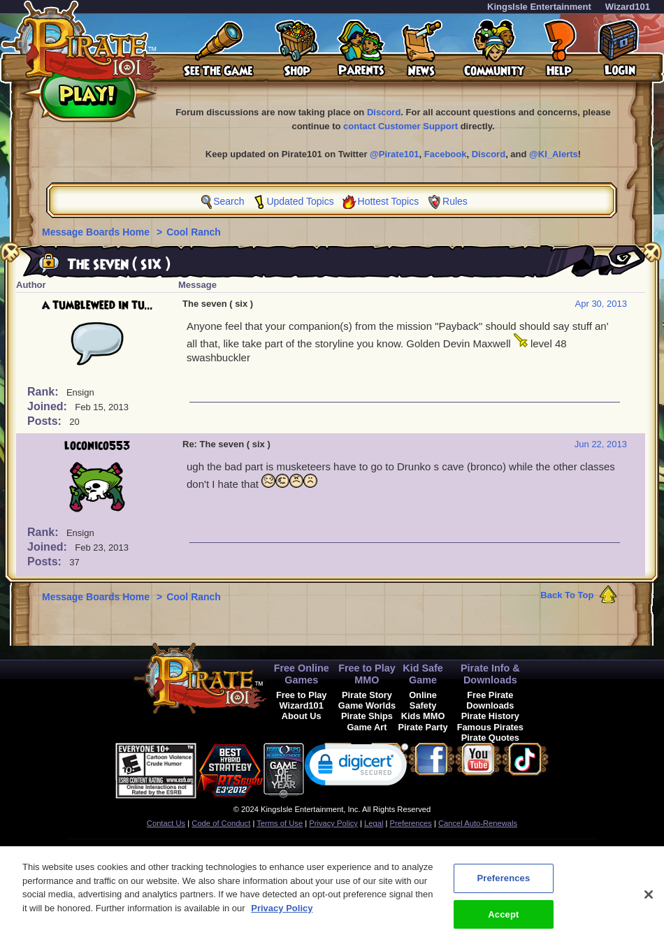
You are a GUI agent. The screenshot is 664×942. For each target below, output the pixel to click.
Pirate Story (367, 695)
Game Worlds (367, 705)
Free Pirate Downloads (490, 700)
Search (228, 201)
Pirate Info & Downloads (490, 674)
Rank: (44, 392)
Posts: (45, 421)
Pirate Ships (367, 716)
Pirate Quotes (490, 737)
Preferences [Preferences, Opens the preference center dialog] (503, 885)
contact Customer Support (400, 126)
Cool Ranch (193, 232)
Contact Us (166, 823)
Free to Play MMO (367, 674)
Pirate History (490, 716)
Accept (503, 921)
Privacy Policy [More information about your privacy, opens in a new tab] (281, 915)
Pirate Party (423, 727)
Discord (383, 112)
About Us (302, 716)
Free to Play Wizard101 (301, 700)
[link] (356, 767)
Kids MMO (423, 716)
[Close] (648, 901)
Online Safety (423, 700)
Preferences (411, 823)
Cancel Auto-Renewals (477, 823)
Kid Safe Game (423, 674)
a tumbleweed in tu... (97, 305)
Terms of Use (280, 823)
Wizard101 (627, 6)
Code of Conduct (221, 823)
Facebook (445, 154)
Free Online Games (301, 674)
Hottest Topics (388, 201)
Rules (455, 201)
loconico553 (97, 445)
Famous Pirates (490, 727)
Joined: (48, 406)
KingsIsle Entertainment (539, 6)
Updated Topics (299, 201)
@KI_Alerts (553, 154)
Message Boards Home (97, 232)
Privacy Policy (333, 823)
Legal (373, 823)
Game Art (367, 727)
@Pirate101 (394, 154)
